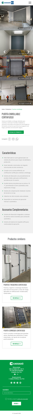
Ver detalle (17, 298)
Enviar (16, 403)
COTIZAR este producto (15, 132)
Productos (8, 109)
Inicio (3, 109)
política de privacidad (22, 399)
